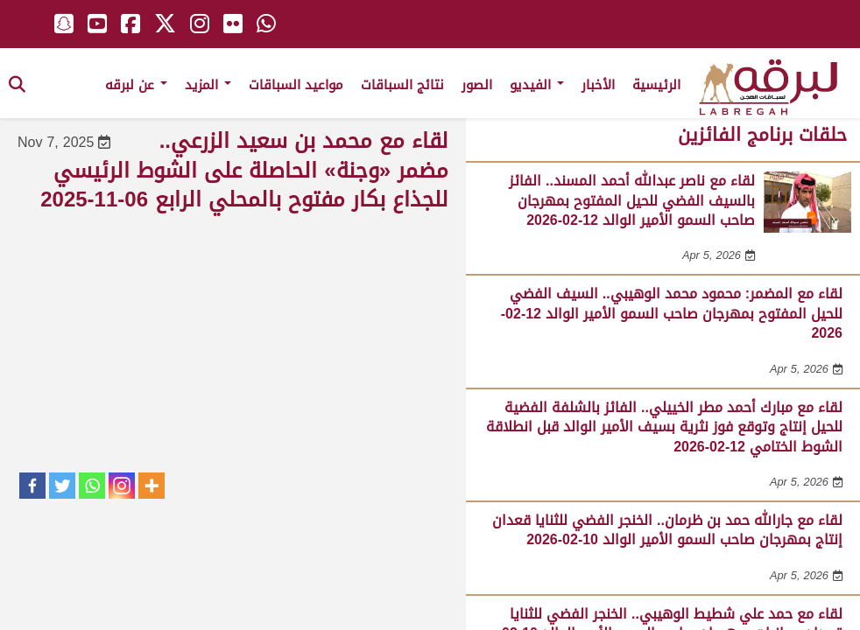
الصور (477, 85)
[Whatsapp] (92, 485)
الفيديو (537, 85)
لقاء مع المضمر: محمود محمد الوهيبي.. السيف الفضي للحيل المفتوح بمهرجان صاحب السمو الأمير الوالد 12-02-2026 (671, 313)
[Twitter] (62, 485)
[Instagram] (122, 485)
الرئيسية (656, 85)
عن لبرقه (136, 85)
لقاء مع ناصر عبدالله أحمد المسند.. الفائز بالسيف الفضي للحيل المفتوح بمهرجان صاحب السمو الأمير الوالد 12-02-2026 (632, 200)
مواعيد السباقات (296, 85)
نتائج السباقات (402, 85)
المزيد (208, 85)
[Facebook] (32, 485)
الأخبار (598, 85)
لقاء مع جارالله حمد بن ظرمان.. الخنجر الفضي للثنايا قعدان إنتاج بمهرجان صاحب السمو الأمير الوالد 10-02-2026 (667, 530)
